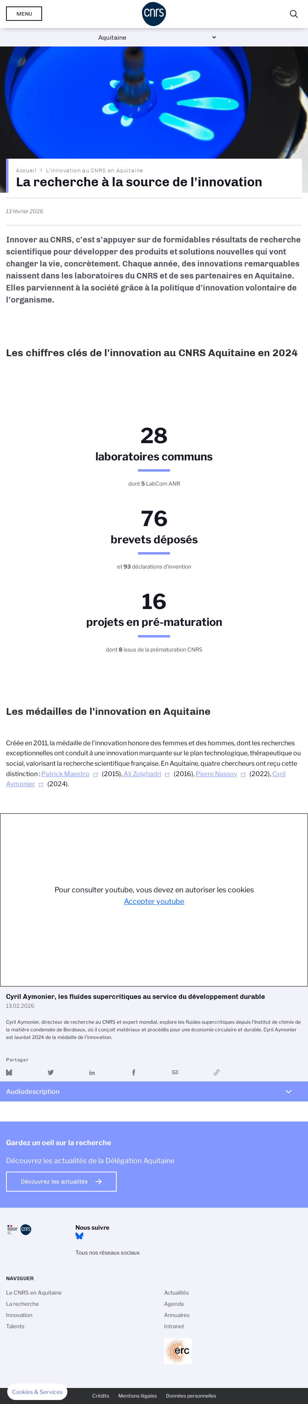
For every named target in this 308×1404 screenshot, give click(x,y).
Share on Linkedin (92, 1072)
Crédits (100, 1396)
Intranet (174, 1326)
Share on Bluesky (9, 1072)
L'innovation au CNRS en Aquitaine (94, 170)
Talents (15, 1326)
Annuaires (177, 1315)
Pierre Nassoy (216, 774)
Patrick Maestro (65, 774)
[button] (37, 1392)
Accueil (26, 170)
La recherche (22, 1304)
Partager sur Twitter (51, 1072)
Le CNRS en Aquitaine (34, 1292)
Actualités (176, 1292)
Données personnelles (191, 1396)
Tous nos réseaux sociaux (107, 1252)
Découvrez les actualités (54, 1181)
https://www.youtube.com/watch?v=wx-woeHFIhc (217, 1072)
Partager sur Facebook (134, 1072)
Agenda (174, 1304)
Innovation (19, 1315)
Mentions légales (137, 1396)
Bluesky (79, 1236)
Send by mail (175, 1072)
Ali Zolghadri (142, 774)
